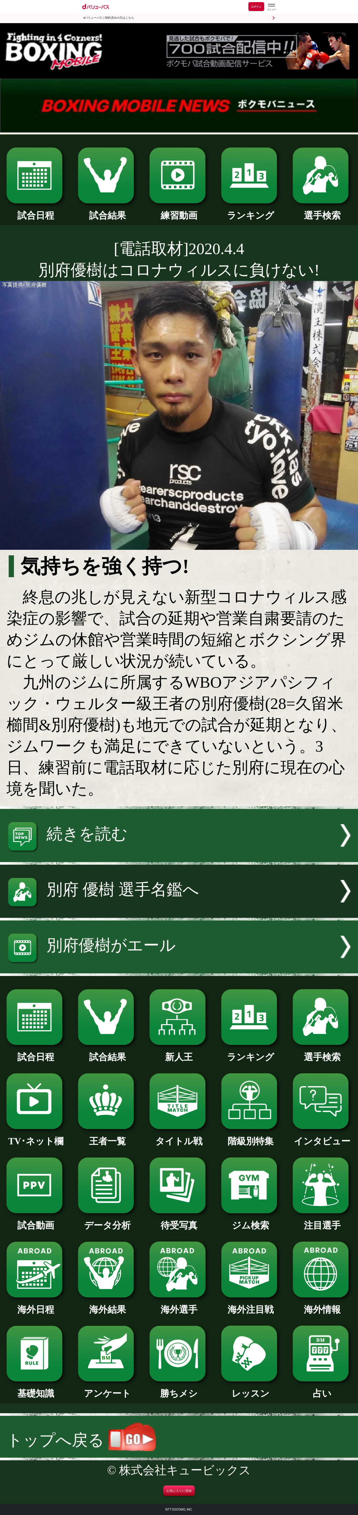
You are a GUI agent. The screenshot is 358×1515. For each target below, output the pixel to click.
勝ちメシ (178, 1389)
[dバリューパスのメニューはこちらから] (271, 7)
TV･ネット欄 (35, 1136)
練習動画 (178, 211)
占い (322, 1389)
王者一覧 (107, 1136)
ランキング (250, 211)
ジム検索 (250, 1221)
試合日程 (35, 211)
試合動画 (35, 1221)
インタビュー (322, 1136)
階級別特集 (250, 1136)
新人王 (178, 1052)
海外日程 (35, 1305)
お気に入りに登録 (179, 1491)
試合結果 (107, 211)
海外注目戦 (250, 1305)
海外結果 (107, 1305)
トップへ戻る (81, 1440)
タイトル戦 (178, 1136)
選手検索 (322, 211)
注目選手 (322, 1221)
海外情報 (322, 1305)
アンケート (107, 1389)
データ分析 (107, 1221)
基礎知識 (35, 1389)
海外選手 (178, 1305)
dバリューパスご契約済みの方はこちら (108, 17)
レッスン (250, 1389)
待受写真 (178, 1221)
